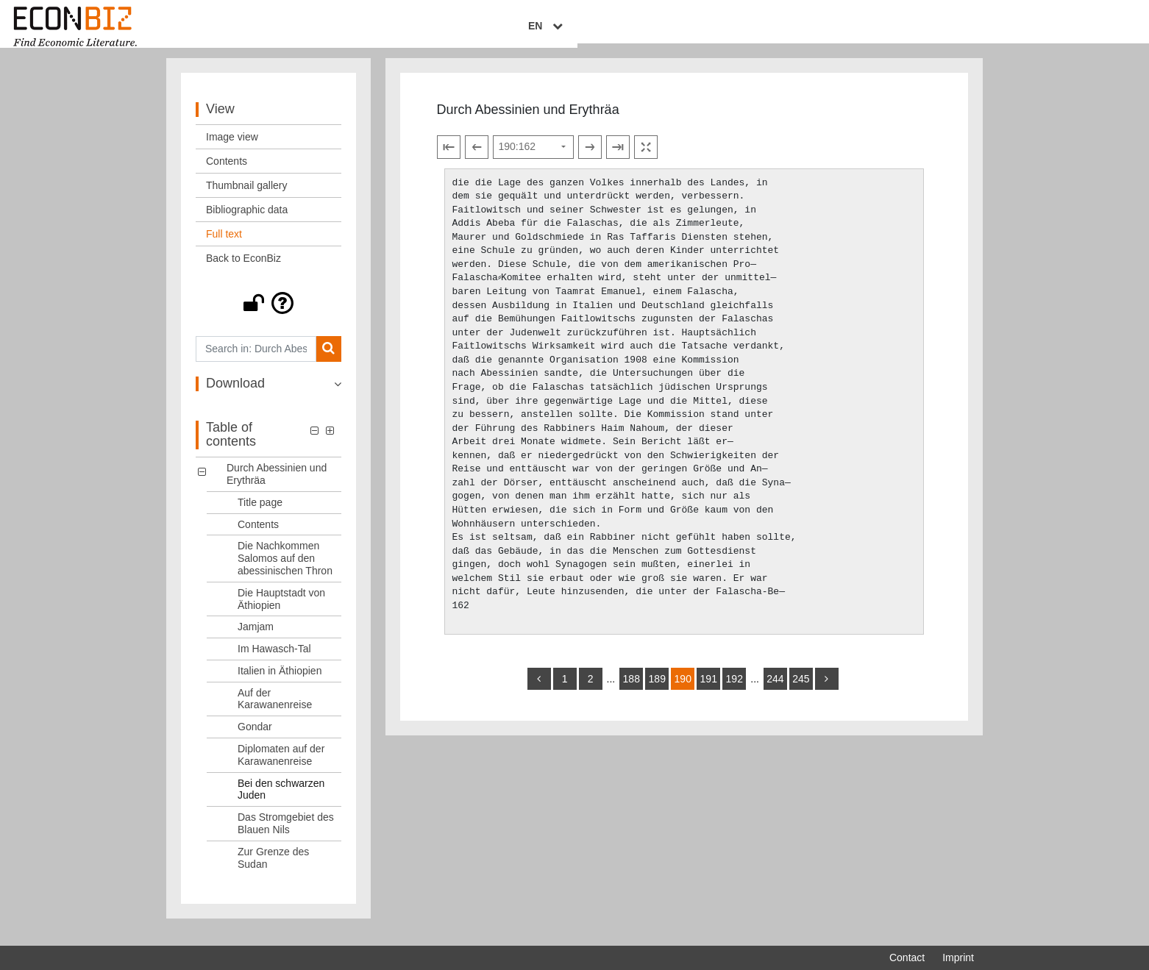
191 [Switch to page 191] (708, 690)
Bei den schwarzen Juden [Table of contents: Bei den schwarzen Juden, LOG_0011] (281, 801)
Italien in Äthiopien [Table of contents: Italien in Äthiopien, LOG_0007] (279, 682)
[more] (827, 691)
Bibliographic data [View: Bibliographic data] (247, 221)
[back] (539, 691)
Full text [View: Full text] (224, 246)
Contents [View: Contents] (226, 173)
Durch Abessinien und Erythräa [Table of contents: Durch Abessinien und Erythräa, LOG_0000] (277, 486)
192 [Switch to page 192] (734, 690)
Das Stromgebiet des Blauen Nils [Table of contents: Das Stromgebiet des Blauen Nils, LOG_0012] (286, 835)
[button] (268, 314)
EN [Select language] (964, 27)
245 (800, 690)
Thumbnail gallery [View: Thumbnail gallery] (247, 197)
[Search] (328, 361)
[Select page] (533, 159)
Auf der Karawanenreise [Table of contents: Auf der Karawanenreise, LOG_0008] (275, 711)
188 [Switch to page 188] (631, 690)
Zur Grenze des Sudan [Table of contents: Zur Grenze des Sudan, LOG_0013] (273, 869)
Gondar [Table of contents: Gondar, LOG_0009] (255, 738)
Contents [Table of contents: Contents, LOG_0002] (258, 536)
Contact (907, 957)
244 (774, 690)
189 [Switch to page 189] (657, 690)
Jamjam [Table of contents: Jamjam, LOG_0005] (256, 638)
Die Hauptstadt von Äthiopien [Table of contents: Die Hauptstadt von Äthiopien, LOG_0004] (281, 611)
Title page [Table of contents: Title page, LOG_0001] (260, 514)
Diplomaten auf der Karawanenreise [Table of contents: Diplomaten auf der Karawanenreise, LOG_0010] (281, 767)
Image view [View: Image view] (232, 148)
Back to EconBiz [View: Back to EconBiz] (243, 270)
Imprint (958, 957)
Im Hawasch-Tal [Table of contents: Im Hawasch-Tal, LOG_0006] (274, 660)
